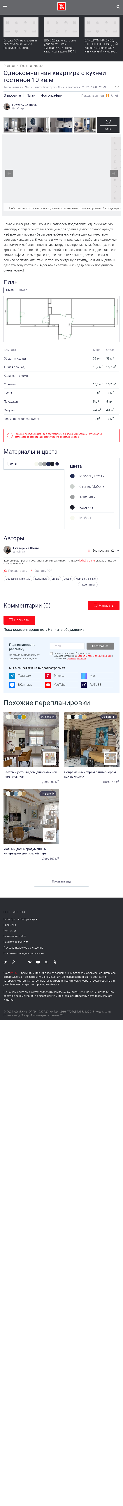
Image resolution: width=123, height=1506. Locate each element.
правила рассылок (76, 658)
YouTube (55, 684)
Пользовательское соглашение (23, 947)
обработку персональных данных (93, 655)
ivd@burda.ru (87, 560)
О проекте (12, 95)
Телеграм (20, 675)
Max (88, 675)
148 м (115, 781)
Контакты (9, 930)
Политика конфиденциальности (23, 952)
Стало (23, 290)
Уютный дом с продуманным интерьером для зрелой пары (31, 850)
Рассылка (9, 924)
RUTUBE (91, 684)
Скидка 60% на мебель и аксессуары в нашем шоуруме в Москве (20, 44)
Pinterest (55, 675)
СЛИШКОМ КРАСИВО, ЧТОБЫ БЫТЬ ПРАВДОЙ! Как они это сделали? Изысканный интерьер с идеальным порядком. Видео (101, 50)
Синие (57, 578)
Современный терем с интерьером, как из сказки (92, 773)
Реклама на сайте (14, 935)
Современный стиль (23, 578)
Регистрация (11, 918)
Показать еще (61, 881)
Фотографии (51, 95)
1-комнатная (89, 584)
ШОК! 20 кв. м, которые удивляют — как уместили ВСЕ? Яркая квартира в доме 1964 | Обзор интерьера (60, 48)
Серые (69, 578)
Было (10, 290)
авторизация (29, 918)
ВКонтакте (20, 684)
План (31, 95)
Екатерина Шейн (25, 105)
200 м (54, 781)
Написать (106, 605)
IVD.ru (13, 972)
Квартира (44, 578)
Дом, (45, 781)
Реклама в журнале (15, 941)
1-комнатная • (13, 87)
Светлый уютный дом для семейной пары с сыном (31, 773)
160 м (54, 858)
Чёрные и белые (87, 578)
